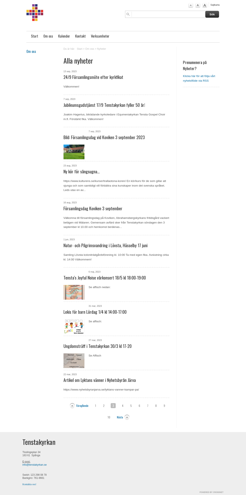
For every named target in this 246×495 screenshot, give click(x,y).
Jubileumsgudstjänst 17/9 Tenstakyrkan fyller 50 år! (104, 105)
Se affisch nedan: (100, 287)
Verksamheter (100, 36)
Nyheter (101, 48)
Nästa (120, 417)
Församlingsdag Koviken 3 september (92, 208)
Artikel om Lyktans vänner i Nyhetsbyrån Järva (99, 380)
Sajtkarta (214, 5)
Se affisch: (95, 321)
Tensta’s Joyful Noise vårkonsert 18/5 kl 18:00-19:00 (104, 277)
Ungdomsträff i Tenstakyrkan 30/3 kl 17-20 (97, 346)
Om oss (48, 36)
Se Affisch (95, 355)
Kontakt (80, 36)
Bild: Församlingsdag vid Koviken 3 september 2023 (104, 137)
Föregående (82, 406)
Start (34, 36)
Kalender (64, 36)
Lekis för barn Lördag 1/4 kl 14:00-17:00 (95, 312)
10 (108, 417)
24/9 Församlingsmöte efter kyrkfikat (93, 77)
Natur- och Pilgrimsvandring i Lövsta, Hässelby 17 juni (105, 245)
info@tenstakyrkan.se (34, 464)
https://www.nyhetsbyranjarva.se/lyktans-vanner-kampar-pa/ (101, 389)
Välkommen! (71, 86)
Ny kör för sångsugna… (81, 171)
